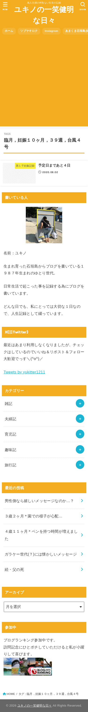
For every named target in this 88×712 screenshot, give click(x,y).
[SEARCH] (82, 6)
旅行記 (10, 465)
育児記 (10, 434)
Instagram (51, 30)
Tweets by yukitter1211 (24, 372)
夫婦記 (10, 419)
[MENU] (5, 6)
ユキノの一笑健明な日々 (44, 15)
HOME (11, 693)
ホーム (9, 30)
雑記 (8, 403)
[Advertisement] (44, 82)
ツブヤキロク (29, 30)
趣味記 (10, 450)
